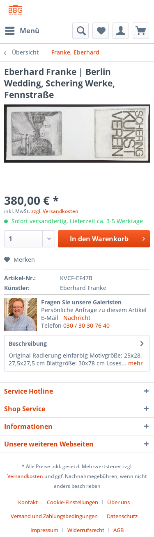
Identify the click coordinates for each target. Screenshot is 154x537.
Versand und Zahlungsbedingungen (54, 516)
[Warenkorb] (141, 31)
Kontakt (28, 502)
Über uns (118, 502)
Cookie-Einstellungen (72, 502)
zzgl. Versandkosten (54, 211)
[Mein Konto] (121, 31)
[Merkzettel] (100, 31)
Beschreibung (28, 343)
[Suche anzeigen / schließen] (80, 31)
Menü (22, 29)
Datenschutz (122, 516)
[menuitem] (22, 31)
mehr (134, 363)
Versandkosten (25, 476)
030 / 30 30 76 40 (86, 325)
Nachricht (76, 318)
